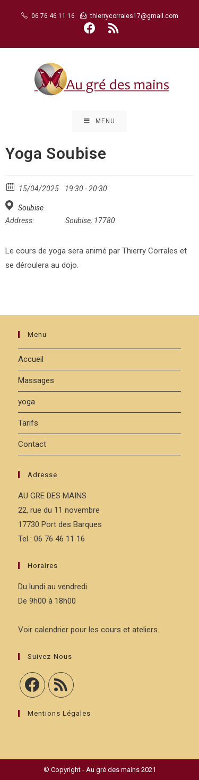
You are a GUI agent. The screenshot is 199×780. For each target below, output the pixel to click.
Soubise (31, 208)
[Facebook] (32, 685)
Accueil (31, 359)
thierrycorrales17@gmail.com (134, 16)
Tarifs (28, 423)
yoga (26, 401)
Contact (32, 444)
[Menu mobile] (99, 121)
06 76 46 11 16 (53, 16)
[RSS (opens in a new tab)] (111, 28)
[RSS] (61, 685)
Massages (36, 380)
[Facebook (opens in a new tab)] (90, 28)
